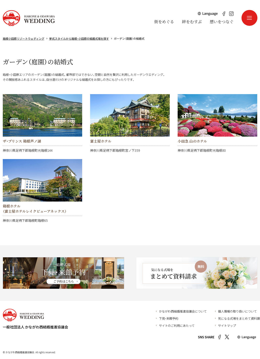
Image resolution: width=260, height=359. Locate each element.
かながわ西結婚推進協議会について (183, 311)
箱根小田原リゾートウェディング (29, 18)
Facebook (219, 337)
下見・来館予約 (168, 318)
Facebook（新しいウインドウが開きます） (224, 14)
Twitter (227, 337)
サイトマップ (227, 325)
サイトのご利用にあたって (177, 325)
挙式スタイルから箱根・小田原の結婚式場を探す (79, 39)
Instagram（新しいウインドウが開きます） (231, 14)
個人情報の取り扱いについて (237, 311)
